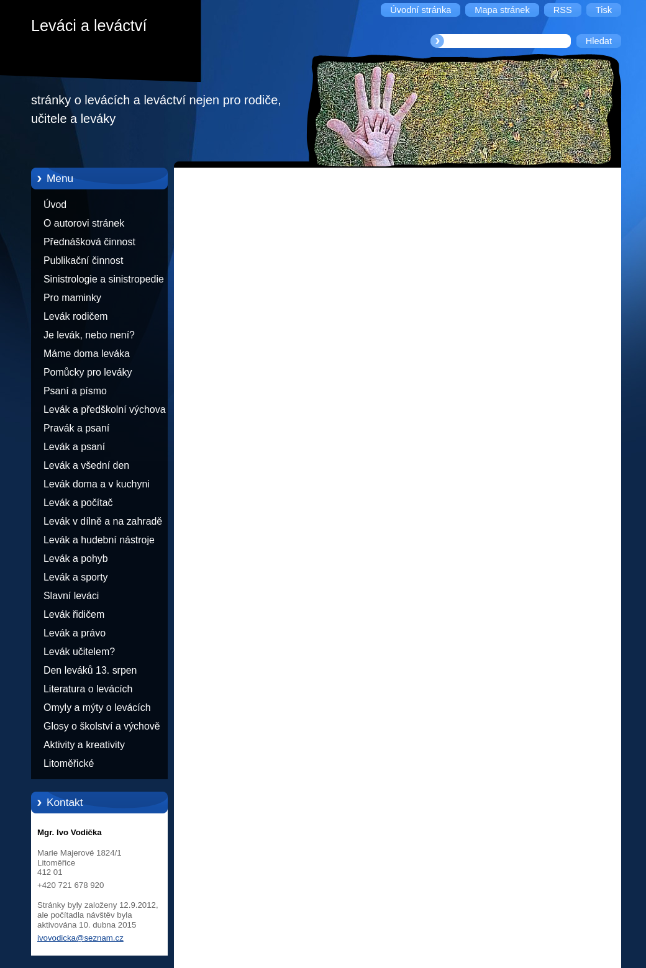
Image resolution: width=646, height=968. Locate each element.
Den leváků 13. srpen (90, 670)
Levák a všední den (86, 465)
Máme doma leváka (86, 353)
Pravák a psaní (76, 428)
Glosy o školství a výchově (101, 726)
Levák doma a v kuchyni (96, 484)
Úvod (54, 204)
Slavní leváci (71, 595)
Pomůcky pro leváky (87, 372)
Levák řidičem (73, 614)
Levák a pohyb (75, 558)
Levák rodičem (75, 316)
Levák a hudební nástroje (99, 540)
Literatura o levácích (87, 689)
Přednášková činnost (89, 242)
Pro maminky (72, 297)
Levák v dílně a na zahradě (102, 521)
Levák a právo (74, 633)
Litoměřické (68, 763)
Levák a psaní (74, 446)
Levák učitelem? (79, 651)
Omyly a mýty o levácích (97, 707)
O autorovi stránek (83, 223)
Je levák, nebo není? (89, 335)
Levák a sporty (75, 577)
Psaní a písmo (75, 391)
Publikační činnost (83, 260)
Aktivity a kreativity (84, 745)
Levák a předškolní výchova (104, 409)
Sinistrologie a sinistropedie (103, 279)
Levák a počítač (78, 502)
